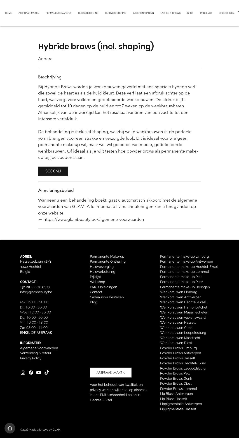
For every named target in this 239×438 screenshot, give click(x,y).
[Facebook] (31, 372)
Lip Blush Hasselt (173, 399)
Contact (96, 292)
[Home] (10, 428)
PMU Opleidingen (103, 287)
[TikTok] (46, 372)
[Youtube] (39, 372)
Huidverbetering (102, 272)
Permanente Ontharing (108, 261)
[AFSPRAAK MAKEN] (111, 372)
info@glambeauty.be (36, 292)
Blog (93, 302)
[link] (53, 171)
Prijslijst (95, 277)
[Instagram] (23, 372)
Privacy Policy (30, 358)
